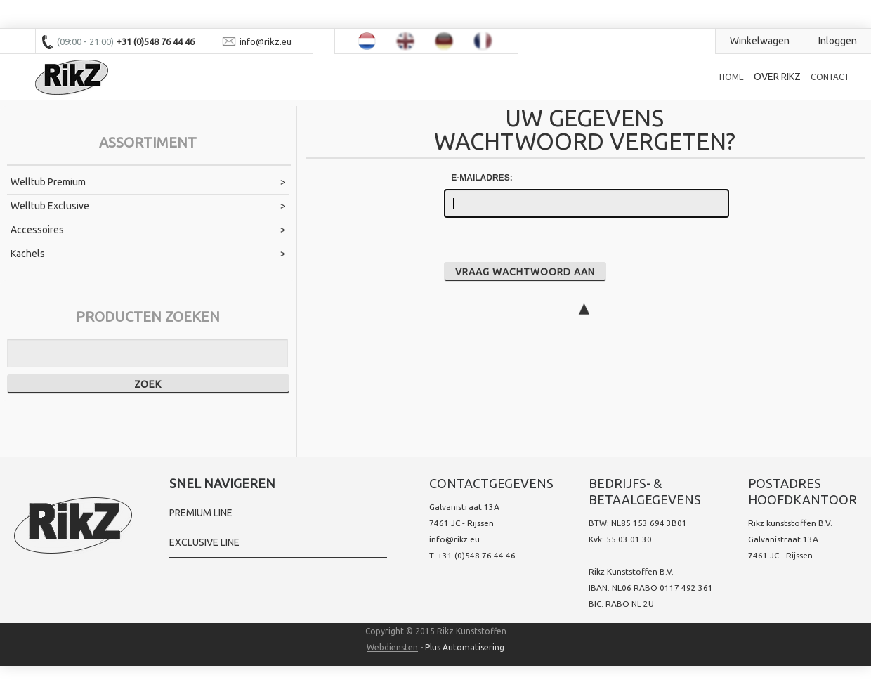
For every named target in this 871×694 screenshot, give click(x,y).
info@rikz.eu (454, 539)
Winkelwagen (760, 40)
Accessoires (37, 229)
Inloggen (837, 40)
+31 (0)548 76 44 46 (477, 555)
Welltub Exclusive (50, 205)
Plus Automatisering (464, 647)
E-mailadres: (481, 178)
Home (731, 76)
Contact (830, 76)
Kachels (28, 253)
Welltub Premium (48, 182)
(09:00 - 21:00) (86, 41)
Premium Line (201, 512)
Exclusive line (204, 542)
